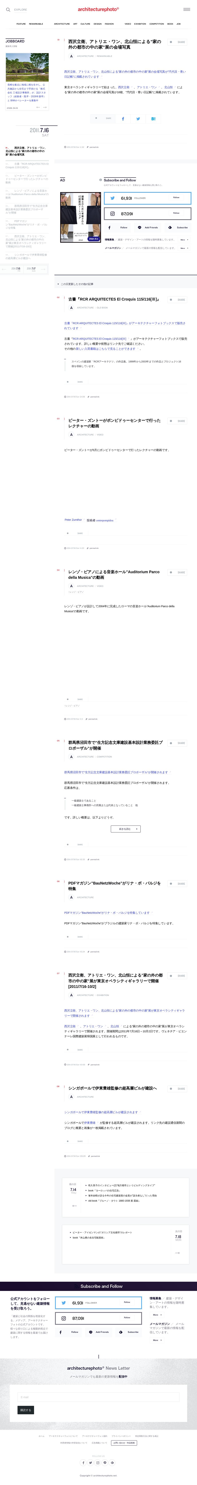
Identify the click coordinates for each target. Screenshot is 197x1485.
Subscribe (182, 227)
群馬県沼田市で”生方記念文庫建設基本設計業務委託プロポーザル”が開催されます (116, 772)
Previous (39, 107)
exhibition (103, 995)
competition (104, 757)
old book (102, 307)
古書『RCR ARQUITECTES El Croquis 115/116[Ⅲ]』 (27, 166)
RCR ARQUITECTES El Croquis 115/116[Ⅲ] (99, 338)
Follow (176, 197)
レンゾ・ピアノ (77, 592)
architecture (85, 56)
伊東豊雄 (89, 1122)
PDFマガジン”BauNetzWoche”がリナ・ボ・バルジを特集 (26, 224)
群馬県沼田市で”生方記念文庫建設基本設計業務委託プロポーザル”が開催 (27, 209)
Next (44, 107)
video (100, 435)
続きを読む (125, 829)
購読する (25, 1410)
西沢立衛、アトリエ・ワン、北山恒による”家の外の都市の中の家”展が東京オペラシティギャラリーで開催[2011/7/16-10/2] (26, 241)
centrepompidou (104, 519)
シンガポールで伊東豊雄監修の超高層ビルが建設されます (101, 1112)
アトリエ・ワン (147, 87)
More (183, 239)
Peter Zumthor (73, 519)
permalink (94, 147)
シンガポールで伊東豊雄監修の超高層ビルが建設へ (26, 256)
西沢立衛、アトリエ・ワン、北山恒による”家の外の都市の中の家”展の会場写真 (26, 151)
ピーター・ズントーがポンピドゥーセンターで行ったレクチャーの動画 (27, 179)
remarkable (104, 56)
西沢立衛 (123, 87)
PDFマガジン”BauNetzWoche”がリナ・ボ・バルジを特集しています (106, 912)
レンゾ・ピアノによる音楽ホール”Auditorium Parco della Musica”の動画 (27, 194)
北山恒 (168, 87)
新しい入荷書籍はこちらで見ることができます (105, 348)
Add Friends (151, 227)
